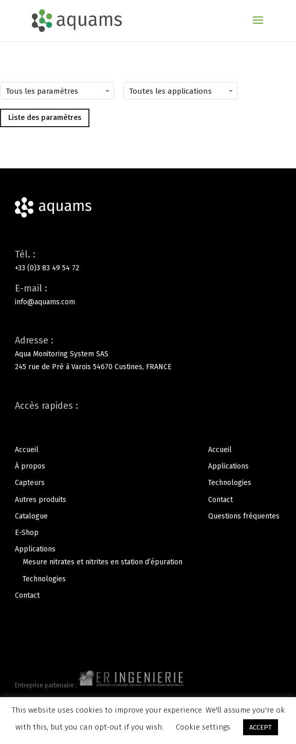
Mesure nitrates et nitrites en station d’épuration (102, 562)
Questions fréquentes (244, 516)
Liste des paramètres (44, 117)
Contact (27, 595)
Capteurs (30, 482)
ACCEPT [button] (260, 727)
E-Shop (27, 532)
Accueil (27, 449)
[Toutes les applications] (195, 90)
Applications (35, 549)
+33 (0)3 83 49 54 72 (47, 268)
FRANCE (159, 366)
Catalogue (31, 516)
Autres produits (40, 499)
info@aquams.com (45, 302)
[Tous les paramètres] (72, 90)
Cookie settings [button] (203, 727)
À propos (30, 466)
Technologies (44, 579)
